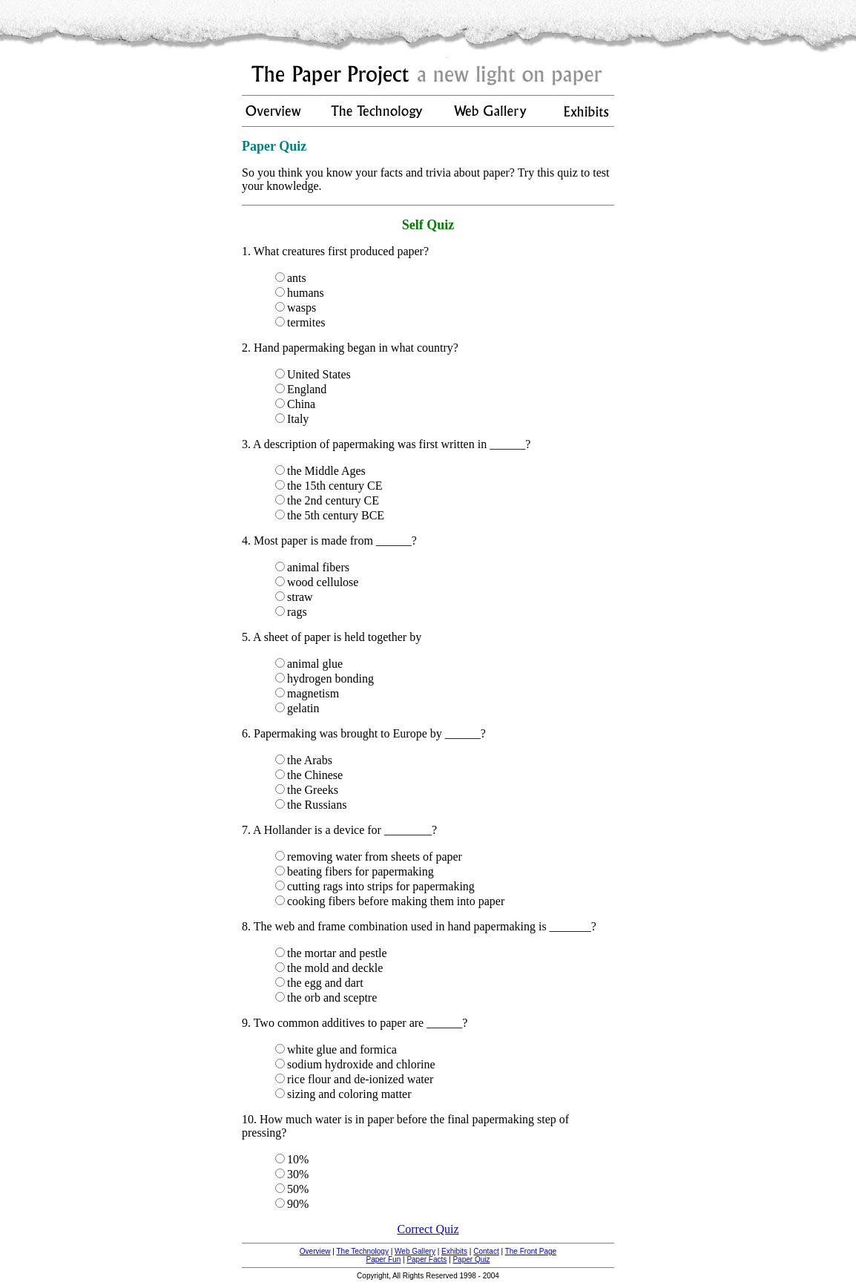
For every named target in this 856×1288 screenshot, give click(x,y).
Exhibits (454, 1251)
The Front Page (530, 1251)
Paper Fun (383, 1259)
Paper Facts (426, 1259)
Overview (315, 1251)
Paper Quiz (471, 1259)
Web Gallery (415, 1251)
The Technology (362, 1251)
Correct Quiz (427, 1229)
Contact (485, 1251)
